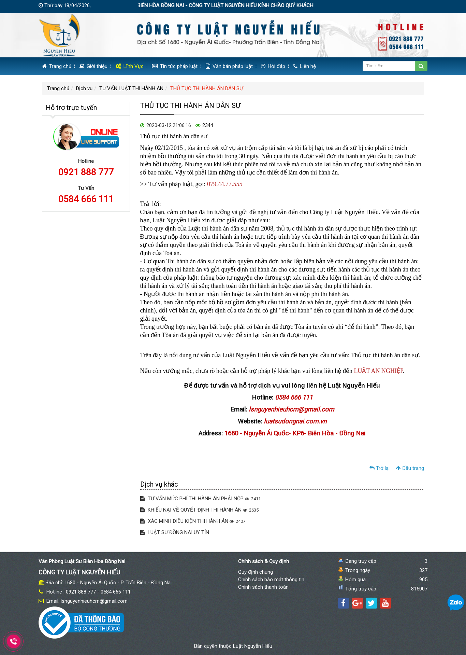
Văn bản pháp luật (229, 66)
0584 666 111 (86, 199)
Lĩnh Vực (130, 66)
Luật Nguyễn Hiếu (252, 646)
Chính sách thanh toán (263, 587)
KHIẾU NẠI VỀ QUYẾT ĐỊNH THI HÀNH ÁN (199, 510)
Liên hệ (304, 66)
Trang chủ (56, 66)
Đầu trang (410, 468)
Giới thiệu (93, 66)
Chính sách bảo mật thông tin (271, 579)
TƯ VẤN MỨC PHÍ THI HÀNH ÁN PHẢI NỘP (200, 499)
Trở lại (379, 468)
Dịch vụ (84, 88)
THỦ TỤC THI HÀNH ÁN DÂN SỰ (206, 88)
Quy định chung (255, 572)
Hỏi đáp (273, 66)
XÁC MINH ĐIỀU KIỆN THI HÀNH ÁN (192, 521)
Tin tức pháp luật (175, 66)
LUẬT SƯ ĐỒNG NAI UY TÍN (174, 532)
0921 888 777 (86, 172)
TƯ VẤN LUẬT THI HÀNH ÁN (131, 88)
